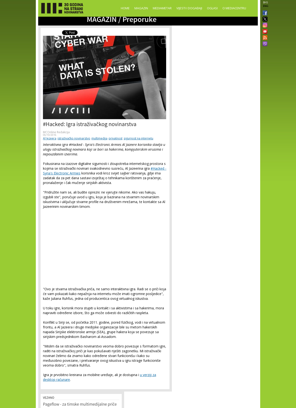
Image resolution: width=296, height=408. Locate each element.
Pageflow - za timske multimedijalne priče (80, 405)
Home (125, 8)
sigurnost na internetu (138, 138)
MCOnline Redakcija (56, 132)
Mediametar (162, 8)
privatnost (115, 138)
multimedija (99, 138)
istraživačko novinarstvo (74, 138)
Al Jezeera (49, 138)
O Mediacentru (234, 8)
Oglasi (212, 8)
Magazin (141, 8)
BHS (265, 2)
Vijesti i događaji (189, 8)
